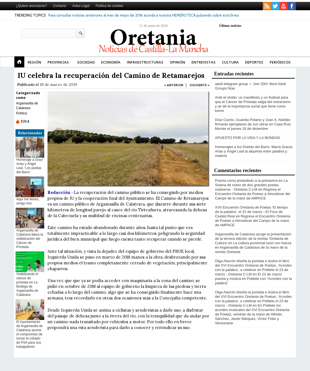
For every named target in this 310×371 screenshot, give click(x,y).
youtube (283, 6)
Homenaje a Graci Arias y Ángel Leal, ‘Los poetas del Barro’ (29, 166)
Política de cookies (109, 6)
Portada (19, 61)
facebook (292, 6)
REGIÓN (34, 62)
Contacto (59, 6)
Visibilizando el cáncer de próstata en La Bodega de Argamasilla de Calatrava (27, 284)
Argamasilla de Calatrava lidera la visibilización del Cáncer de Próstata (29, 238)
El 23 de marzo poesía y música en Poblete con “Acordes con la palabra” (253, 278)
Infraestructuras (145, 62)
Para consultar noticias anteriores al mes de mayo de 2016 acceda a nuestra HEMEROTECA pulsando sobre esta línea (143, 15)
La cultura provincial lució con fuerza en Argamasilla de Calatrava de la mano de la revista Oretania (253, 247)
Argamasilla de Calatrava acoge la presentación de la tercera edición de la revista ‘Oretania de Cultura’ (253, 238)
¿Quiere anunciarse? (31, 6)
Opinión (177, 62)
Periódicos (280, 62)
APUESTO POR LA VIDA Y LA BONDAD (247, 138)
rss (267, 6)
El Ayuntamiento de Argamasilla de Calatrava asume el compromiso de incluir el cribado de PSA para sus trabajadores (29, 334)
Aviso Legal (81, 6)
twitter (275, 6)
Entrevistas (203, 62)
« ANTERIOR (173, 85)
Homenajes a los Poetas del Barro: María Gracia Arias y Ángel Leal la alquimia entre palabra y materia (253, 151)
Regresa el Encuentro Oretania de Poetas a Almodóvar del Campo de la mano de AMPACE (252, 193)
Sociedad (86, 62)
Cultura (230, 62)
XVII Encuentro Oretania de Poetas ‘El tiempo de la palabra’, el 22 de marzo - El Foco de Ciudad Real (251, 211)
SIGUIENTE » (199, 85)
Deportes (254, 62)
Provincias (58, 62)
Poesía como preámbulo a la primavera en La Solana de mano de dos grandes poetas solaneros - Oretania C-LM (251, 184)
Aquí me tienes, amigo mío (27, 201)
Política (21, 113)
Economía (110, 62)
